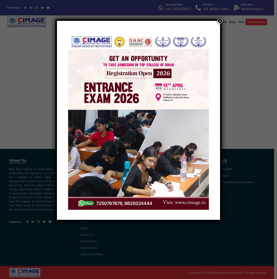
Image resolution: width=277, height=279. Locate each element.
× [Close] (220, 20)
